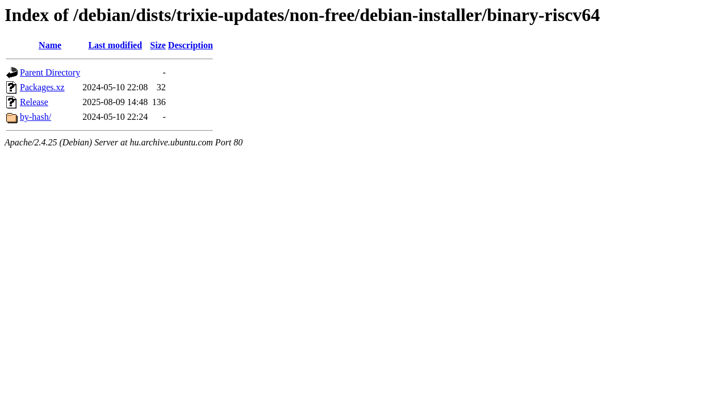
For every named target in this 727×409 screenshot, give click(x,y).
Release (34, 102)
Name (50, 45)
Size (158, 45)
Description (190, 45)
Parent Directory (50, 72)
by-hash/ (35, 117)
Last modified (115, 45)
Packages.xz (42, 87)
